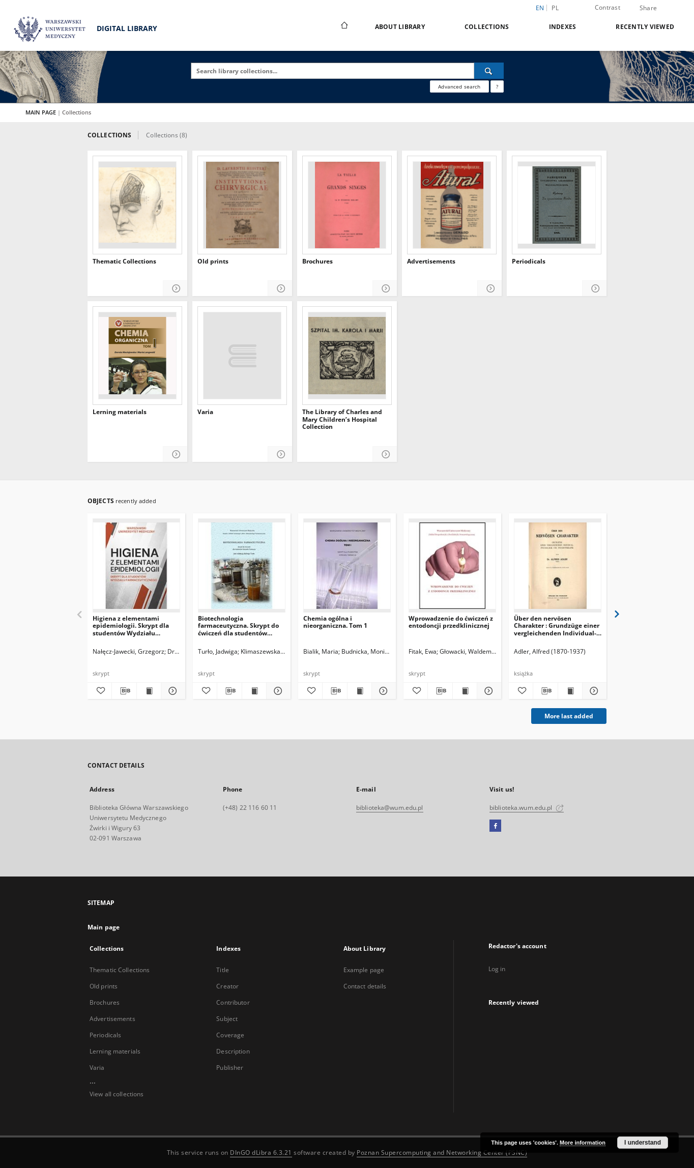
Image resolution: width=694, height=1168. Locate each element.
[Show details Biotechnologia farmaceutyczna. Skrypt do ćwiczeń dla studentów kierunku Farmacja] (277, 690)
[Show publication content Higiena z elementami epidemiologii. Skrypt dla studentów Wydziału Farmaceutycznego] (149, 690)
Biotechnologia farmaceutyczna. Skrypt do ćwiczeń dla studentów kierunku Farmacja (238, 625)
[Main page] (343, 26)
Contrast (607, 7)
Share (648, 8)
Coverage (230, 1035)
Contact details (365, 986)
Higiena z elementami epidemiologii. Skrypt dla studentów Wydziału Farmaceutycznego (131, 625)
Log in (497, 969)
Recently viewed (645, 26)
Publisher (229, 1067)
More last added (568, 716)
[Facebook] (495, 826)
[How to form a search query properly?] (497, 86)
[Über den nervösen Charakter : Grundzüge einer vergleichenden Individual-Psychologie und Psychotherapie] (557, 566)
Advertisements (431, 261)
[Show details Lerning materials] (175, 454)
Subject (227, 1018)
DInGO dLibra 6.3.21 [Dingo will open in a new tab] (261, 1152)
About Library (400, 26)
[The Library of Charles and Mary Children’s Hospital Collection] (347, 355)
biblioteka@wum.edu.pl (389, 807)
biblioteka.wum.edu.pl (526, 807)
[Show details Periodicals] (594, 289)
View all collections (116, 1094)
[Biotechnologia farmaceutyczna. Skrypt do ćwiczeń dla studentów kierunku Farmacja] (241, 566)
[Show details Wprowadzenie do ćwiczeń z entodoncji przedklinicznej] (488, 690)
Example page (363, 970)
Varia (205, 412)
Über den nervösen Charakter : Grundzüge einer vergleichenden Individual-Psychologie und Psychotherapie (556, 625)
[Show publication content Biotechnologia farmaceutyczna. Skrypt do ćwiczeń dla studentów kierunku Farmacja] (254, 690)
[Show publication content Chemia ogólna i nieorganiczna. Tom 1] (359, 690)
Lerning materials (120, 412)
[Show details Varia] (280, 454)
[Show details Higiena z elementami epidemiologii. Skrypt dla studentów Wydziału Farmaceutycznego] (172, 690)
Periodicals (528, 261)
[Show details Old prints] (280, 289)
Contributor (232, 1002)
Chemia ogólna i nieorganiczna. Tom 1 (335, 622)
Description (232, 1051)
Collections (487, 26)
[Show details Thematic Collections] (175, 289)
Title (222, 970)
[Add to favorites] (99, 690)
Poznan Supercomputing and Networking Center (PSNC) (442, 1152)
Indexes (562, 26)
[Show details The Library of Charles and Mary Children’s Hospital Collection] (385, 454)
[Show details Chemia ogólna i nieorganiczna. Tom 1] (382, 690)
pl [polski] (555, 8)
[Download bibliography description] (124, 690)
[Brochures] (347, 205)
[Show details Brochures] (385, 289)
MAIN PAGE (40, 112)
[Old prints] (242, 205)
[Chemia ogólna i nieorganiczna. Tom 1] (347, 566)
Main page (104, 927)
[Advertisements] (452, 205)
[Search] (489, 71)
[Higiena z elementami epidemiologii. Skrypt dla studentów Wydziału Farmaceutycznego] (136, 566)
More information (582, 1143)
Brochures (317, 261)
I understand (642, 1142)
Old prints (212, 261)
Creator (227, 986)
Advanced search (459, 86)
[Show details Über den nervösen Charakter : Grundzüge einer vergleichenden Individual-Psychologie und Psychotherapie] (593, 690)
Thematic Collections (124, 261)
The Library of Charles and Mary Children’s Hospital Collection (342, 419)
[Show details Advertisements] (490, 289)
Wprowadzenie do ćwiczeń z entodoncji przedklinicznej (451, 622)
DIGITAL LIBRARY (81, 29)
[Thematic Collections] (137, 205)
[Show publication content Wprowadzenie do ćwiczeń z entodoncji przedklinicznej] (465, 690)
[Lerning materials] (137, 355)
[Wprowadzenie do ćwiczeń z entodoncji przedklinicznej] (452, 566)
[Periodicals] (556, 205)
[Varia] (242, 355)
